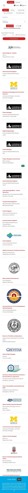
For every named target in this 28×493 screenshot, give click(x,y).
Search (5, 10)
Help (16, 5)
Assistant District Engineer (10, 220)
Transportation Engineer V (10, 201)
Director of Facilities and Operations (12, 336)
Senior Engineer (7, 241)
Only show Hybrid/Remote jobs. (12, 28)
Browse (12, 10)
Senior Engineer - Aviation (10, 53)
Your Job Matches (8, 13)
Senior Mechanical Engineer (10, 181)
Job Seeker (10, 2)
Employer (17, 2)
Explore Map (21, 10)
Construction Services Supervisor (12, 427)
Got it (19, 479)
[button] (18, 25)
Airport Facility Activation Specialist (12, 404)
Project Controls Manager (10, 436)
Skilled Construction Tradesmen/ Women (14, 250)
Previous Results (14, 38)
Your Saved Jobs (20, 13)
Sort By (4, 35)
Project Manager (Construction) (11, 159)
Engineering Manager (8, 131)
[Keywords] (14, 17)
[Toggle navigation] (4, 5)
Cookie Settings (11, 479)
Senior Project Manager (9, 354)
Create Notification (20, 35)
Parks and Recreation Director (11, 278)
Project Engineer (7, 211)
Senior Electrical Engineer (10, 71)
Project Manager (7, 112)
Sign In (23, 5)
